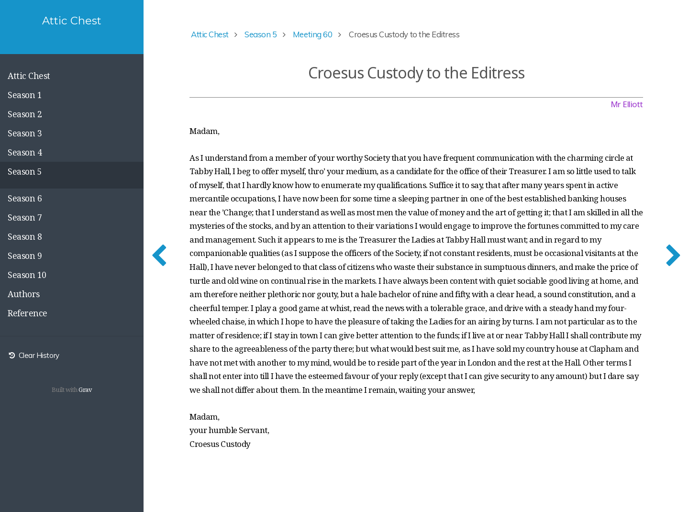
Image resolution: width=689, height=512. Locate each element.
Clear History (33, 355)
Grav (85, 389)
